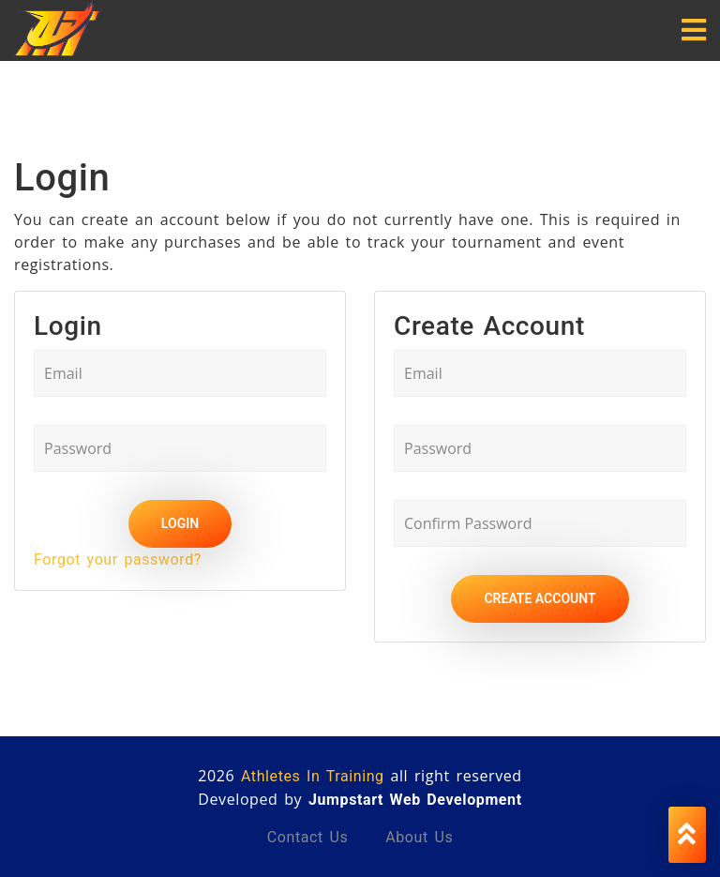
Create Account (539, 598)
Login (180, 523)
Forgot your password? (118, 559)
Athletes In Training (312, 776)
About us (419, 837)
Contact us (308, 837)
